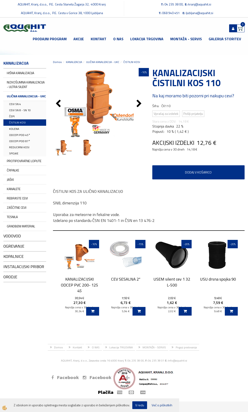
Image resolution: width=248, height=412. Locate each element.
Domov (57, 62)
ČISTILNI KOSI (17, 122)
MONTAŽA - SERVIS (186, 39)
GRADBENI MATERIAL (21, 226)
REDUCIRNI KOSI (19, 147)
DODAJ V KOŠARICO (198, 172)
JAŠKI (10, 179)
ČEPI (12, 116)
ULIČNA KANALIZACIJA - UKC (26, 96)
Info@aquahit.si (177, 360)
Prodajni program (50, 39)
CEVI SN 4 (15, 104)
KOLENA (14, 129)
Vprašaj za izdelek (166, 113)
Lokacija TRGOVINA (146, 39)
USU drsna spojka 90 (218, 279)
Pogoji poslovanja (186, 347)
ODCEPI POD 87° (19, 141)
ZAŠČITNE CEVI (16, 207)
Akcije (78, 39)
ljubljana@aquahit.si (199, 12)
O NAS (118, 39)
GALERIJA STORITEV (225, 39)
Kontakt (98, 39)
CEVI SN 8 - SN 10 (20, 110)
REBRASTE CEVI (17, 198)
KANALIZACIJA (74, 62)
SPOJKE (13, 153)
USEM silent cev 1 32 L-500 (171, 282)
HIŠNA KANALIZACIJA (20, 72)
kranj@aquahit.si (199, 4)
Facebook (65, 377)
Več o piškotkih (162, 405)
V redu (139, 405)
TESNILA (12, 216)
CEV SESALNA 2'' (125, 279)
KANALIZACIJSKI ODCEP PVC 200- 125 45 (79, 285)
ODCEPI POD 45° (19, 135)
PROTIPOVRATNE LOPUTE (24, 160)
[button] (139, 104)
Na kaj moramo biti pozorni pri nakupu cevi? (193, 95)
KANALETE (13, 188)
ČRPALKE (13, 170)
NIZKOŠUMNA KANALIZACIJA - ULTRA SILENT (26, 84)
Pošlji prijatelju (193, 113)
